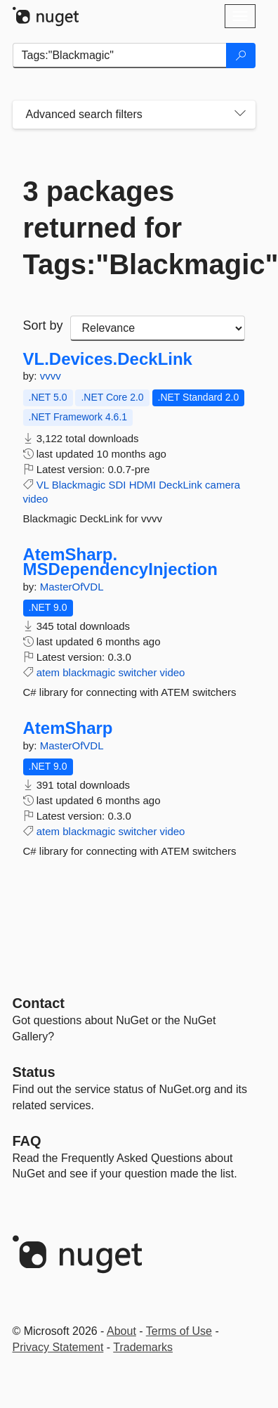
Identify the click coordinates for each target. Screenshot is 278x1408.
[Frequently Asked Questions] (27, 1141)
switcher (137, 672)
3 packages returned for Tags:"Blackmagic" (134, 228)
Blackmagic (79, 485)
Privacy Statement (58, 1347)
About (121, 1331)
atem (48, 672)
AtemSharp (68, 728)
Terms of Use (179, 1331)
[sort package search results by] (157, 328)
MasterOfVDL (72, 587)
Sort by (43, 325)
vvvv (50, 376)
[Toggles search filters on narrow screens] (240, 115)
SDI (117, 485)
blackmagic (88, 672)
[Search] (241, 55)
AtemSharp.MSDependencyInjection (120, 562)
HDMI (142, 485)
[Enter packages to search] (120, 55)
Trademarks (143, 1347)
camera (222, 485)
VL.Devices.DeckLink (107, 359)
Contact (39, 1003)
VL (43, 485)
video (35, 499)
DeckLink (180, 485)
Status (34, 1072)
